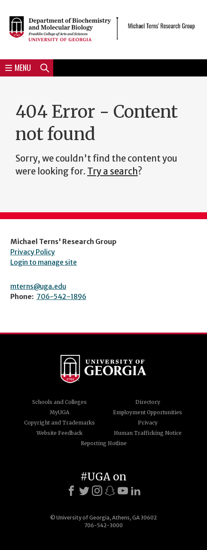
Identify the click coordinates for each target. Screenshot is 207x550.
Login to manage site (43, 262)
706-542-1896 (61, 296)
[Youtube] (123, 491)
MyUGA (59, 412)
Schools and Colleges (59, 402)
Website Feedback (59, 433)
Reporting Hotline (104, 443)
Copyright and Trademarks (59, 422)
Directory (147, 402)
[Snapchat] (110, 491)
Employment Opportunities (147, 412)
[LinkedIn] (136, 491)
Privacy (148, 422)
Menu (18, 67)
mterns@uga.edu (38, 286)
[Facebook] (71, 491)
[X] (84, 491)
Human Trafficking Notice (148, 433)
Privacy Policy (32, 252)
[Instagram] (97, 491)
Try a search (112, 171)
